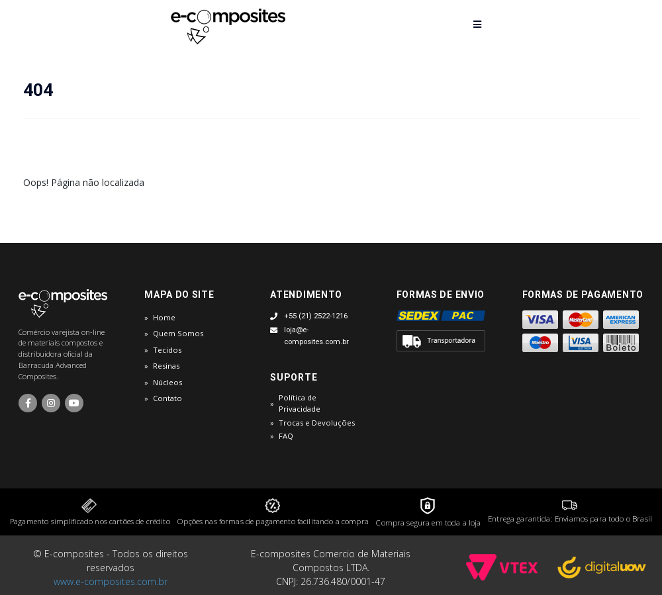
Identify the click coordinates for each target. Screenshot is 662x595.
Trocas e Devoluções (317, 423)
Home (164, 317)
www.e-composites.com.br (110, 581)
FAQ (286, 436)
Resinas (166, 366)
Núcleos (167, 382)
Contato (167, 398)
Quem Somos (178, 333)
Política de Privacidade (299, 403)
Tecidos (167, 350)
